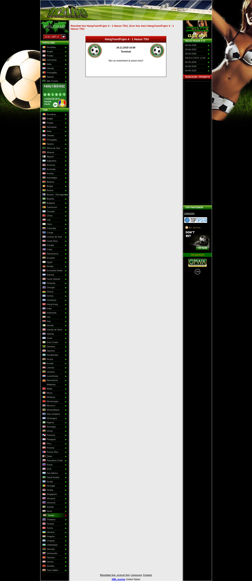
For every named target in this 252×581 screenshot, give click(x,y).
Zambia (48, 566)
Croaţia (48, 245)
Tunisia (48, 524)
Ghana (47, 292)
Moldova (48, 397)
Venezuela (49, 553)
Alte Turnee (50, 81)
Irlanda (48, 325)
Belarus (48, 182)
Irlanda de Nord (52, 330)
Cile (46, 220)
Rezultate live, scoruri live (115, 575)
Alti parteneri (197, 254)
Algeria (48, 157)
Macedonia (50, 380)
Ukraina (48, 532)
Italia (46, 64)
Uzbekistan (50, 545)
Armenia (48, 165)
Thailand (48, 520)
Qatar (47, 456)
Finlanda (48, 283)
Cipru (47, 224)
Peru (46, 444)
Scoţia (47, 482)
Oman (47, 431)
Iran (46, 317)
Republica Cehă (52, 460)
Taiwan (48, 515)
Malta (47, 389)
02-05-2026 (190, 62)
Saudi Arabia (50, 477)
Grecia (47, 296)
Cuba (47, 249)
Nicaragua (49, 418)
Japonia (48, 351)
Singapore (49, 494)
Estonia (48, 275)
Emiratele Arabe (52, 271)
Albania (48, 152)
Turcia (47, 528)
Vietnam (48, 557)
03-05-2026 (190, 66)
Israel (47, 338)
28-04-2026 (190, 45)
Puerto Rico (50, 452)
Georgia (48, 287)
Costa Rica (50, 241)
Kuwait (47, 363)
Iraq (46, 321)
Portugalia (49, 73)
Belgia (47, 186)
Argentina (49, 161)
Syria (47, 511)
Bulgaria (48, 203)
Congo (47, 233)
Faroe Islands (51, 279)
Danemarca (50, 254)
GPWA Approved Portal (197, 263)
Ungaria (48, 536)
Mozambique (51, 410)
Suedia (48, 507)
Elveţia (47, 266)
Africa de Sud (51, 148)
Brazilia (48, 199)
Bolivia (47, 190)
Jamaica (48, 346)
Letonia (48, 368)
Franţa (47, 56)
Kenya (47, 359)
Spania (48, 77)
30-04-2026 (190, 53)
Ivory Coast (50, 342)
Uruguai (48, 541)
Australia (49, 169)
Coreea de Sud (52, 237)
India (47, 308)
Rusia (47, 465)
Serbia (47, 490)
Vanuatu (48, 549)
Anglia (47, 51)
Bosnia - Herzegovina (54, 195)
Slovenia (48, 503)
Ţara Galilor (50, 570)
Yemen (48, 562)
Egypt (47, 262)
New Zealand (51, 414)
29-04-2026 (190, 49)
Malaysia (49, 384)
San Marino (50, 473)
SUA (46, 469)
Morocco (48, 406)
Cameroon (49, 207)
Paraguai (49, 439)
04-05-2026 (190, 70)
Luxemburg (50, 376)
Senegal (48, 486)
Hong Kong (50, 304)
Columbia (49, 228)
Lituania (48, 372)
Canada (48, 211)
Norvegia (49, 427)
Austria (48, 173)
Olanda (48, 68)
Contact (147, 575)
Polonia (48, 448)
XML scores (118, 579)
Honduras (49, 300)
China (47, 216)
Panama (48, 435)
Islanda (48, 334)
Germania (49, 60)
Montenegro (50, 401)
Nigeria (48, 422)
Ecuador (48, 258)
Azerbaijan (49, 178)
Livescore (189, 213)
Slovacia (48, 498)
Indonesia (49, 313)
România (49, 47)
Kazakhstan (50, 355)
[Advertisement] (197, 142)
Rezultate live (195, 58)
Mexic (47, 393)
